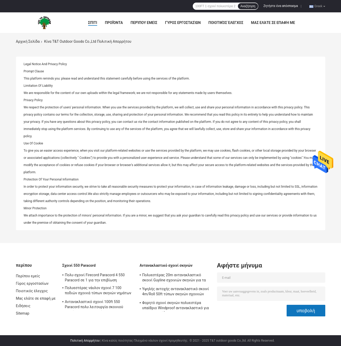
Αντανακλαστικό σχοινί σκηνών (166, 265)
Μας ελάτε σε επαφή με (273, 23)
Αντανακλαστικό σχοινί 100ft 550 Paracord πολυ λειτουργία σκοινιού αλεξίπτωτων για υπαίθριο (94, 305)
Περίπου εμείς (144, 23)
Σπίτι (92, 23)
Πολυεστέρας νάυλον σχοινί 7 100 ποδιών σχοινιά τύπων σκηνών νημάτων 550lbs (98, 291)
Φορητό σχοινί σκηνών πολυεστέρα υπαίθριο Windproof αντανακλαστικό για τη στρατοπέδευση (175, 306)
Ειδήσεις (23, 306)
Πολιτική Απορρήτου (85, 340)
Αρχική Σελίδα (28, 41)
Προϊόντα (114, 23)
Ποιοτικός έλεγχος (226, 23)
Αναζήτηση (247, 6)
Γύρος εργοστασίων (183, 23)
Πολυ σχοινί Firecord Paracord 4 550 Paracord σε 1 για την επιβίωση (95, 277)
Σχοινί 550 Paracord (79, 265)
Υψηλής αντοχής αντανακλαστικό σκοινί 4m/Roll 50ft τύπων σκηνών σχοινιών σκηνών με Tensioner (175, 292)
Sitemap (22, 313)
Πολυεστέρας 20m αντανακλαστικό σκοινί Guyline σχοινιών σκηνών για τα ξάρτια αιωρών (174, 278)
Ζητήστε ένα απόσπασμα (280, 6)
